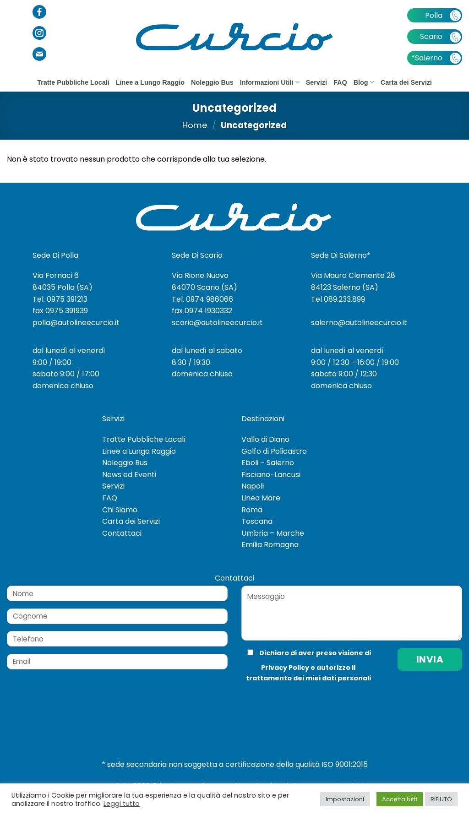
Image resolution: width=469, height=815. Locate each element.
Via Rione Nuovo (200, 275)
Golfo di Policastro (274, 451)
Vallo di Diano (265, 439)
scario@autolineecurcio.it (217, 322)
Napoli (252, 486)
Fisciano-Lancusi (270, 474)
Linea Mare (260, 498)
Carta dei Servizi (406, 82)
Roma (251, 510)
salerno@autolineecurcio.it (359, 322)
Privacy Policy (285, 667)
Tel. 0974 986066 (202, 299)
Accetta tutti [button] (399, 799)
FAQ (340, 82)
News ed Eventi (129, 474)
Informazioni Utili (270, 82)
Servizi (316, 82)
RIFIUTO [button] (441, 799)
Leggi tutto (122, 803)
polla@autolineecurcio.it (76, 322)
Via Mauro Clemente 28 (353, 275)
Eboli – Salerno (267, 462)
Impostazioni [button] (345, 799)
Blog (364, 82)
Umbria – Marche (272, 533)
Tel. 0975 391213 (60, 299)
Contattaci (122, 533)
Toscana (257, 521)
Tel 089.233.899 (338, 299)
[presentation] (302, 702)
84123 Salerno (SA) (344, 287)
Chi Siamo (119, 510)
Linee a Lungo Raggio (150, 82)
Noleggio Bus (212, 82)
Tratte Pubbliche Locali (73, 82)
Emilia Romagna (270, 544)
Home (194, 125)
